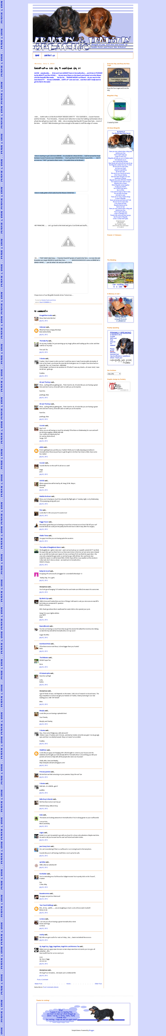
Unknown (42, 327)
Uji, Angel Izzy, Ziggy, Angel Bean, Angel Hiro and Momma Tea (59, 946)
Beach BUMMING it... (46, 302)
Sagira (41, 833)
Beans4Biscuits (44, 626)
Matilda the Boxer (45, 496)
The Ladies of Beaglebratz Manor (50, 547)
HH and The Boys (45, 382)
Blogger (91, 1030)
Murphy (41, 711)
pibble (41, 447)
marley (41, 935)
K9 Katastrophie (44, 673)
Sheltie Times (43, 535)
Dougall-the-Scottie (45, 315)
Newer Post (38, 984)
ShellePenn (42, 750)
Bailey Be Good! (44, 571)
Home (68, 984)
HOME (37, 55)
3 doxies (42, 358)
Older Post (98, 984)
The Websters (43, 657)
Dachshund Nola (44, 644)
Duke (41, 815)
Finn (40, 510)
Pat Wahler (43, 874)
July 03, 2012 (43, 940)
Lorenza (42, 919)
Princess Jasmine (44, 772)
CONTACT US (49, 55)
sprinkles (42, 862)
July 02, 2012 (43, 321)
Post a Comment (42, 979)
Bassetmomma (44, 893)
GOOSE (41, 481)
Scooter (42, 425)
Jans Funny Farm (44, 846)
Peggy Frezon (43, 522)
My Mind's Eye (43, 598)
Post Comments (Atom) (50, 987)
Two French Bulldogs (46, 905)
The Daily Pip (43, 341)
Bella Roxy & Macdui (46, 799)
